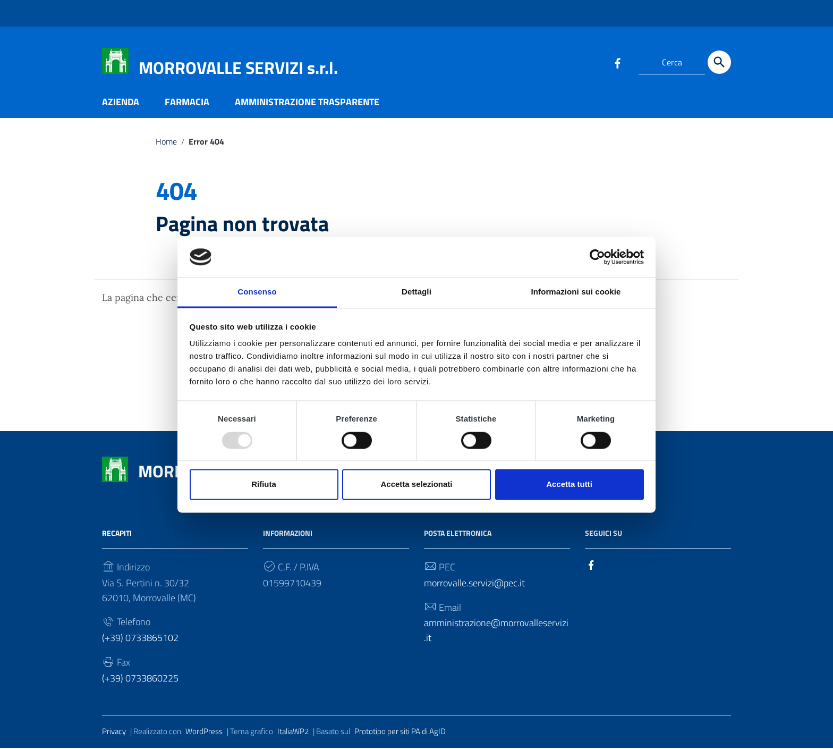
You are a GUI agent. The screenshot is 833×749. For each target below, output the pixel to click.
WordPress (204, 733)
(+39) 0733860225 (140, 679)
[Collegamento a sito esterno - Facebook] (617, 62)
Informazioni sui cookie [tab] (576, 292)
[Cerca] (719, 62)
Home (166, 142)
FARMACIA (187, 103)
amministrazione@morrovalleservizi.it (496, 631)
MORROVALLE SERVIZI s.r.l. (238, 67)
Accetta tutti (569, 484)
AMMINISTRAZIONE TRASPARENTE (307, 103)
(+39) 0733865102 (140, 639)
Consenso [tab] (256, 292)
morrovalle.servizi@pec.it (474, 584)
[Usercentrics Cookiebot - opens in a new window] (597, 257)
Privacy (114, 733)
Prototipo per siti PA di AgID (400, 733)
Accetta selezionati (416, 484)
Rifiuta (263, 484)
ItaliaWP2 (293, 733)
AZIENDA (120, 103)
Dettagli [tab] (416, 292)
